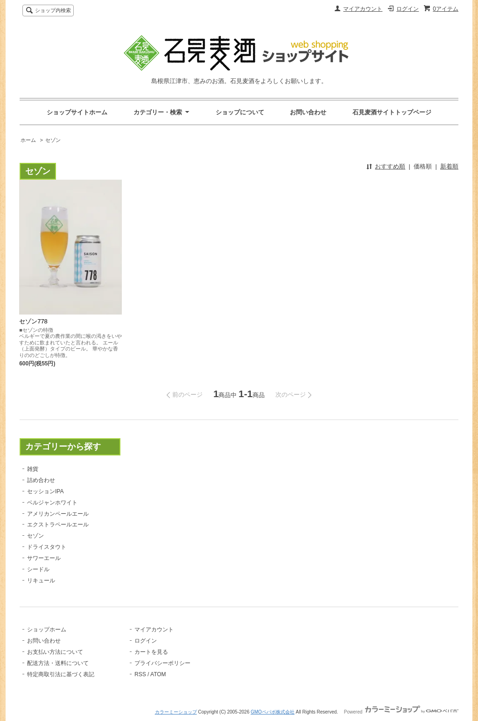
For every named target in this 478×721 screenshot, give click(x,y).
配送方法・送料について (58, 663)
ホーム (28, 140)
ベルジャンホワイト (52, 502)
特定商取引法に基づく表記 (60, 674)
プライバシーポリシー (162, 663)
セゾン (53, 140)
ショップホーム (46, 629)
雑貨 (32, 469)
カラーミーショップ (176, 711)
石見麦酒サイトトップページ (391, 112)
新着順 (449, 166)
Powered (401, 711)
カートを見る (151, 652)
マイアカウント (362, 9)
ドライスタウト (46, 547)
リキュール (41, 580)
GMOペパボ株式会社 (273, 711)
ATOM (158, 674)
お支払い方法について (55, 652)
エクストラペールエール (58, 524)
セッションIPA (45, 491)
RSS (140, 674)
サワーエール (44, 558)
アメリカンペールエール (58, 514)
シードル (38, 569)
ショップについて (240, 112)
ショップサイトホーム (77, 112)
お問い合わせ (308, 112)
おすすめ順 (390, 166)
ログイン (407, 9)
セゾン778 (33, 321)
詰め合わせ (41, 480)
